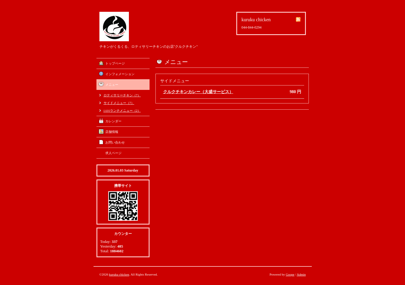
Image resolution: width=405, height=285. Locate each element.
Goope (290, 274)
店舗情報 (111, 132)
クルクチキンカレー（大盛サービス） (198, 92)
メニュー (111, 84)
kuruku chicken (119, 274)
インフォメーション (120, 74)
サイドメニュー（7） (119, 103)
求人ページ (113, 153)
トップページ (115, 63)
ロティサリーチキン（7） (122, 95)
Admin (301, 274)
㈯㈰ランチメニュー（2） (122, 110)
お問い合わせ (115, 142)
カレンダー (113, 121)
